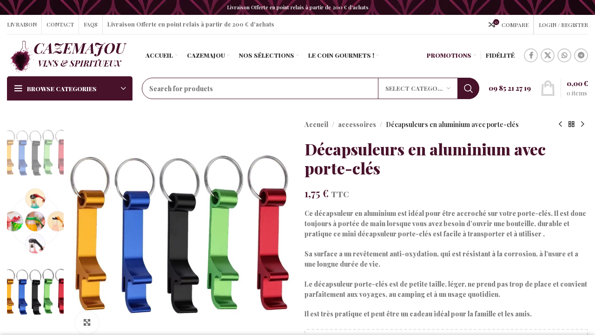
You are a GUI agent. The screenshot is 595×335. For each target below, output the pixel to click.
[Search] (310, 88)
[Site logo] (68, 54)
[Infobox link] (510, 88)
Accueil (316, 124)
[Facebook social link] (531, 55)
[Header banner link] (297, 7)
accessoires (357, 124)
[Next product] (582, 124)
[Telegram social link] (581, 55)
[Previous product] (560, 124)
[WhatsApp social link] (564, 55)
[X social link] (548, 55)
